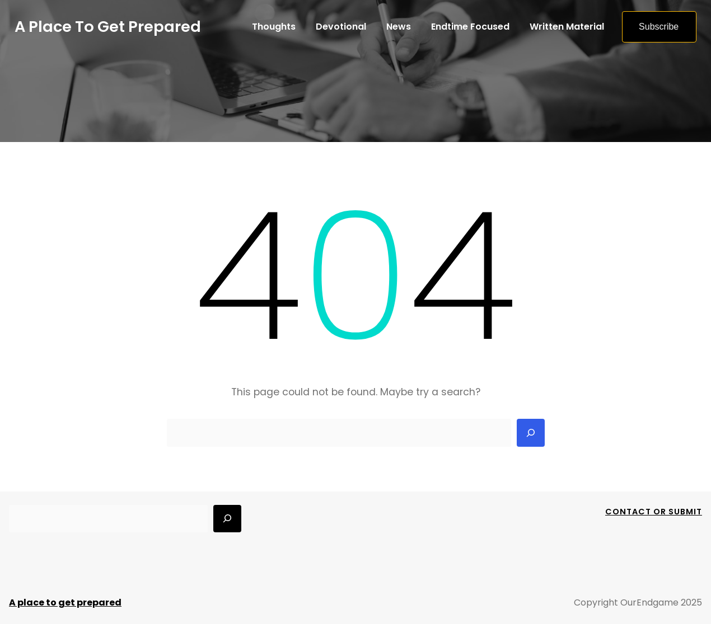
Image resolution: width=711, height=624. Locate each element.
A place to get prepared (108, 26)
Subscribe (659, 26)
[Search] (531, 433)
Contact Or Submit (653, 511)
